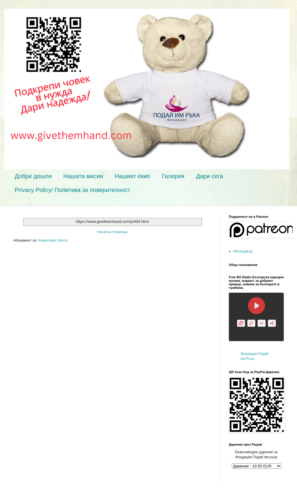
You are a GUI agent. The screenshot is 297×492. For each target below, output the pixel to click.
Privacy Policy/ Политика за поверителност (72, 190)
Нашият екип (132, 176)
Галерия (173, 176)
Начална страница (112, 232)
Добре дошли (33, 176)
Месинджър (243, 251)
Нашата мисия (83, 176)
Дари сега (209, 176)
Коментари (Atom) (52, 240)
